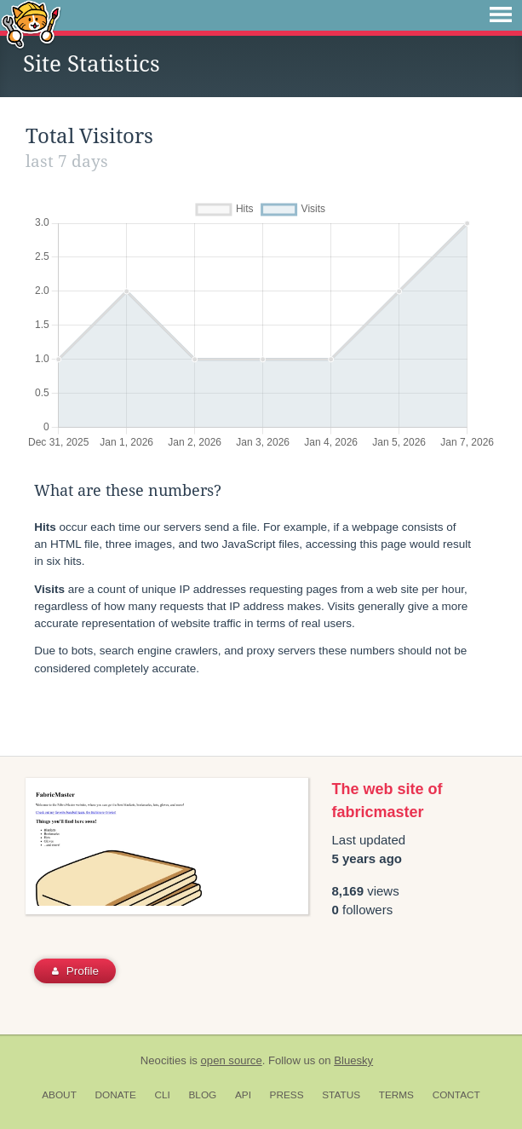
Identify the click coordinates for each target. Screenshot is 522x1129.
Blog (202, 1095)
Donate (115, 1095)
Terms (396, 1095)
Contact (456, 1095)
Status (341, 1095)
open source (231, 1060)
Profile (75, 971)
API (243, 1095)
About (59, 1095)
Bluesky (353, 1060)
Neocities (163, 1060)
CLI (161, 1095)
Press (287, 1095)
